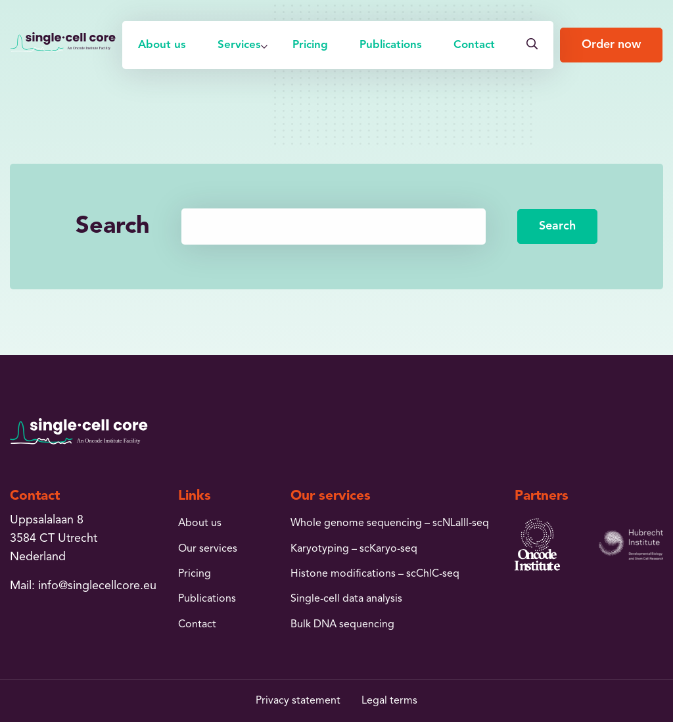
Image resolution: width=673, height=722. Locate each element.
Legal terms (389, 701)
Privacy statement (298, 701)
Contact (474, 45)
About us (162, 45)
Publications (391, 45)
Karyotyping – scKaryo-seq (353, 549)
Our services (207, 549)
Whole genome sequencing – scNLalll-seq (389, 523)
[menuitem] (162, 45)
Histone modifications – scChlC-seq (374, 574)
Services (239, 45)
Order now (611, 45)
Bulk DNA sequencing (342, 624)
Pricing (310, 45)
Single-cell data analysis (346, 599)
